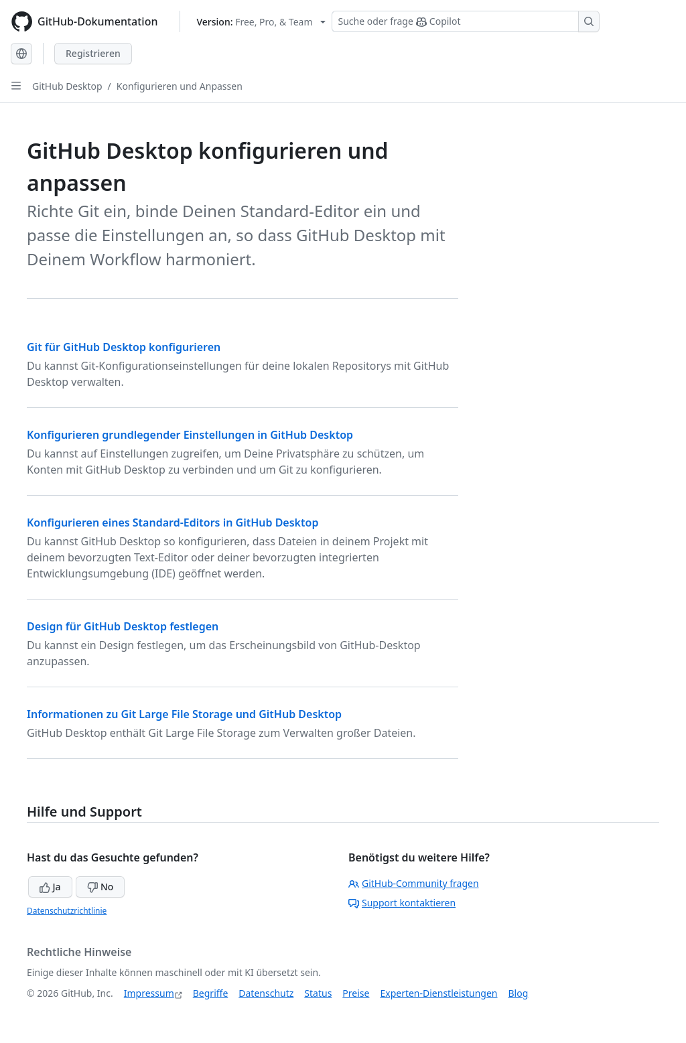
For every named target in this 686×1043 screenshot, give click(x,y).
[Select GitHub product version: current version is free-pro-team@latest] (261, 21)
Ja (50, 886)
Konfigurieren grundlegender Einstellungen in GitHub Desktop (190, 434)
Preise (355, 993)
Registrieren (93, 53)
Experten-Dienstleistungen (438, 993)
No (100, 886)
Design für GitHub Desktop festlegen (122, 626)
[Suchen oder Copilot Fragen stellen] (466, 21)
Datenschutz (265, 993)
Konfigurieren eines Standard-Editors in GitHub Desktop (172, 522)
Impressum (149, 993)
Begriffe (210, 993)
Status (318, 993)
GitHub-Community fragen (413, 883)
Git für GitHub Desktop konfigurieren (123, 347)
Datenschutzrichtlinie (67, 910)
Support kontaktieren (402, 902)
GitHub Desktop (67, 86)
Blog (518, 993)
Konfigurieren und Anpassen (180, 86)
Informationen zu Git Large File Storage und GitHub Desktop (184, 714)
